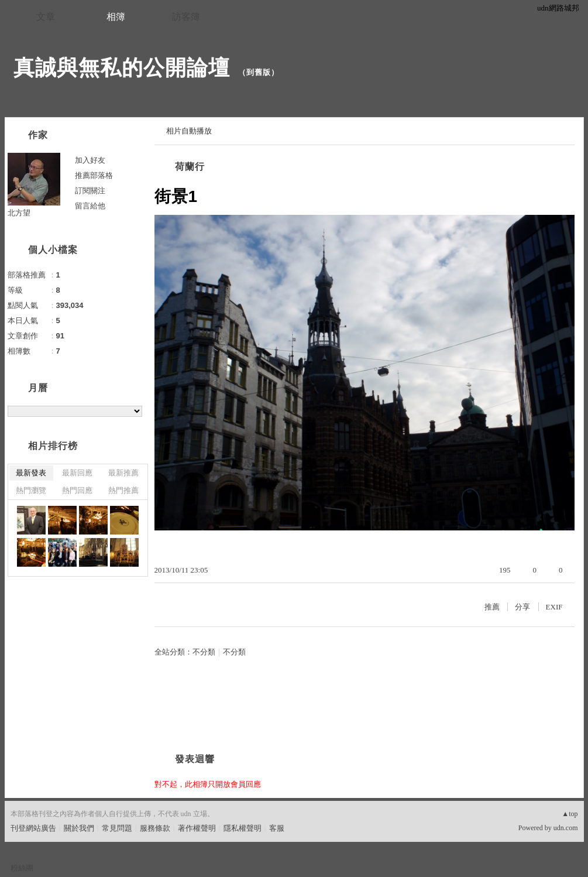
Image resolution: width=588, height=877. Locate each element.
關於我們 (79, 828)
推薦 (492, 606)
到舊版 (258, 72)
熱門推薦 (123, 490)
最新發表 (31, 472)
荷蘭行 (190, 167)
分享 (522, 606)
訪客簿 (186, 17)
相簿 (115, 17)
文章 (45, 17)
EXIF (554, 606)
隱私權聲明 (242, 828)
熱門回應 (77, 490)
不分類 (203, 652)
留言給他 (90, 205)
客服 (276, 828)
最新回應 (77, 472)
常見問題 (117, 828)
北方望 (19, 212)
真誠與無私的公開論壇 (121, 68)
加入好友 (90, 160)
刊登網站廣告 (33, 828)
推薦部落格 (94, 175)
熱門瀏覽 (31, 490)
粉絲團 (22, 868)
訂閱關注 (90, 190)
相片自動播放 (189, 130)
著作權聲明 (197, 828)
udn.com (565, 828)
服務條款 (155, 828)
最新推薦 (123, 472)
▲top (569, 814)
